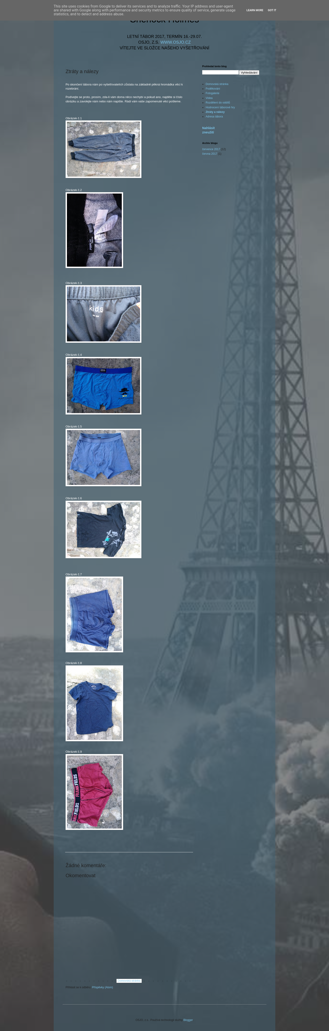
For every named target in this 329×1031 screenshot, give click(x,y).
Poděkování (213, 88)
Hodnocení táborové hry (220, 107)
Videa (209, 98)
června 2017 (209, 153)
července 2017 (211, 149)
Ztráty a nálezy (215, 112)
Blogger (188, 1020)
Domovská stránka (129, 980)
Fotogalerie (212, 93)
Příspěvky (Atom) (102, 987)
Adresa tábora (214, 116)
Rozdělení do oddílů (218, 102)
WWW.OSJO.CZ (175, 42)
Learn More (255, 10)
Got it (272, 10)
